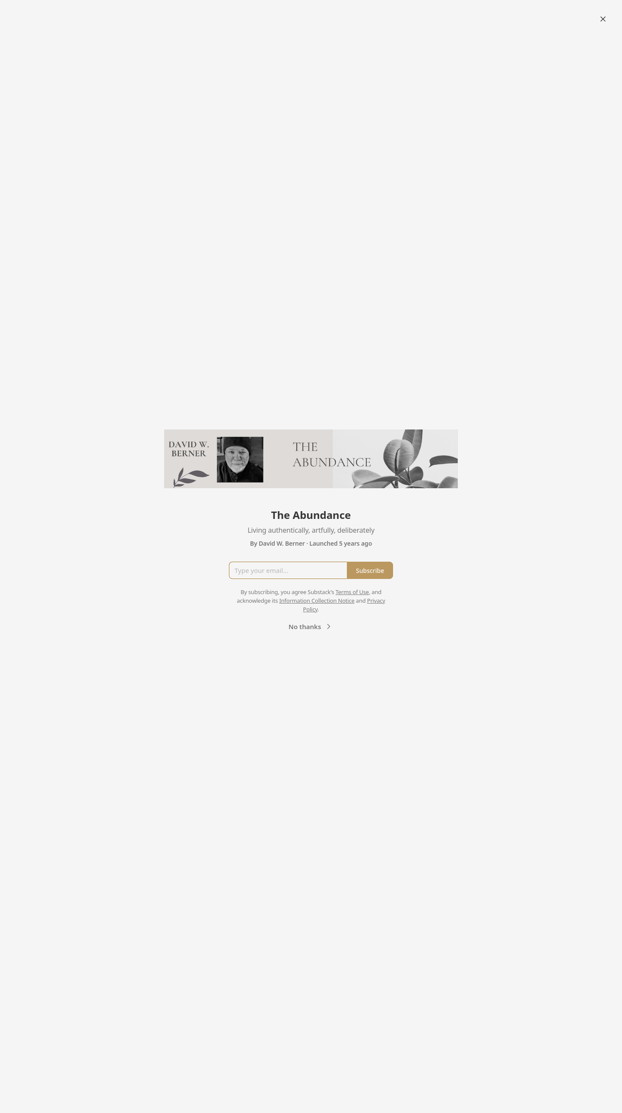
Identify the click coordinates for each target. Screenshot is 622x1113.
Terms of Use (352, 592)
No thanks (311, 626)
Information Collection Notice (316, 600)
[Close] (603, 19)
